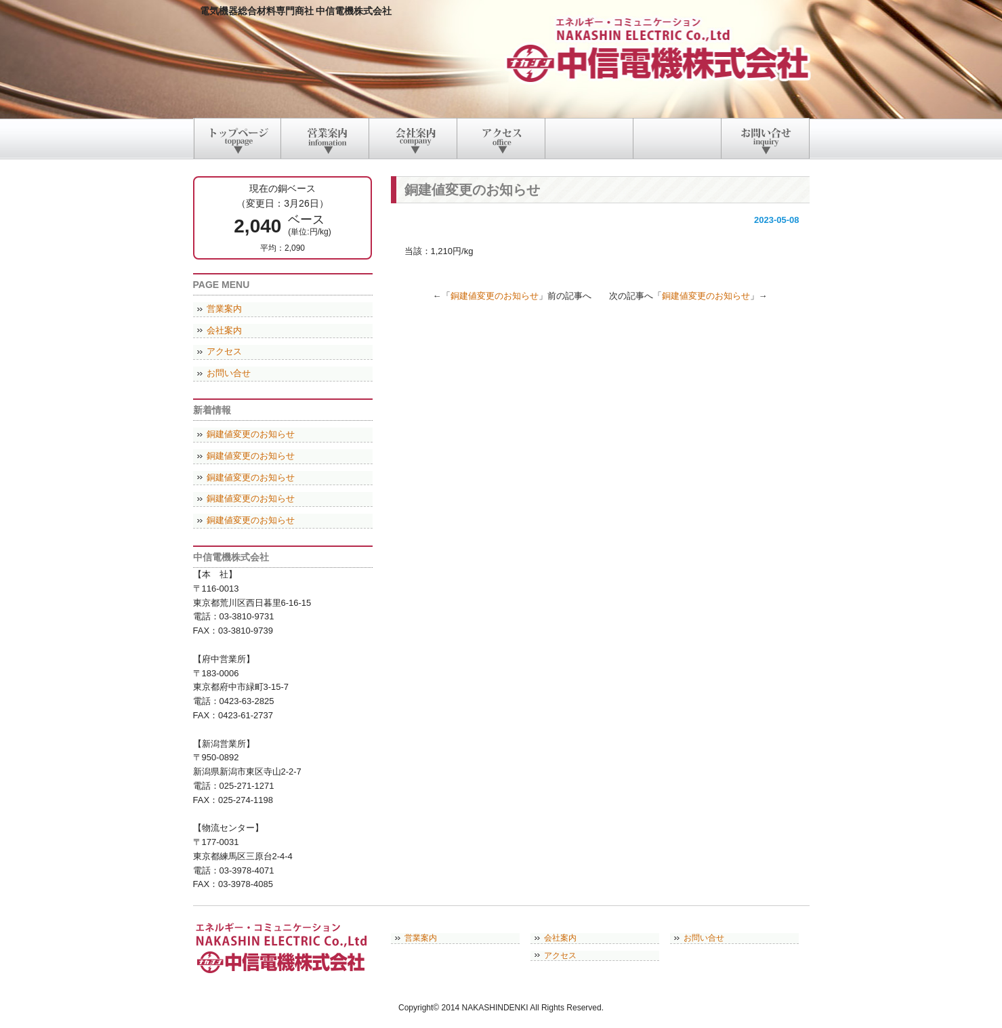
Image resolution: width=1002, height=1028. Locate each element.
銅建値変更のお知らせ (495, 296)
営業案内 (224, 309)
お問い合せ (229, 373)
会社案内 (224, 330)
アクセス (224, 351)
